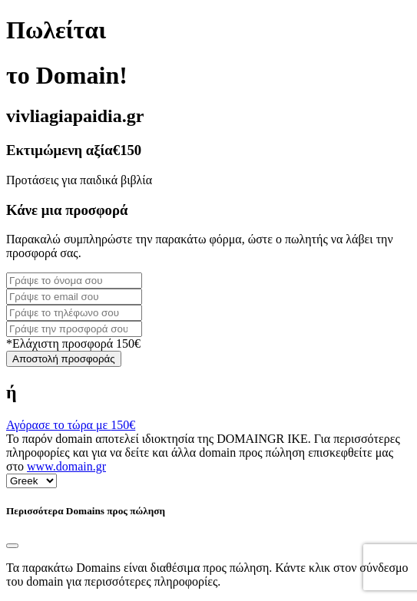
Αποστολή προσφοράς (63, 359)
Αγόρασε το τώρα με (70, 424)
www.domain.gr (66, 466)
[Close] (12, 545)
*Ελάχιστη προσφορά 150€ (73, 343)
